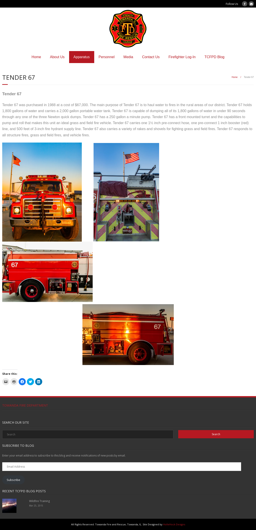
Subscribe (13, 480)
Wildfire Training (39, 501)
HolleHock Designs (174, 524)
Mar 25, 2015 (36, 505)
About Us (57, 57)
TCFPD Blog (214, 57)
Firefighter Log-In (182, 57)
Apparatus (82, 57)
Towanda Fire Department (25, 405)
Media (128, 57)
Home (36, 57)
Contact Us (151, 57)
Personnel (107, 57)
